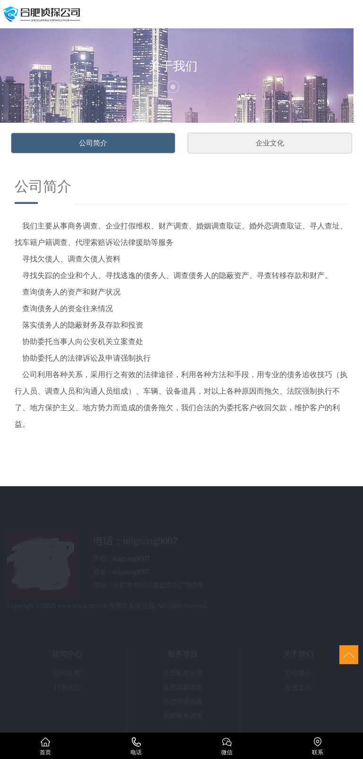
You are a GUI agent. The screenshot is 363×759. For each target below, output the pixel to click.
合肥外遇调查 (183, 703)
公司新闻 (67, 674)
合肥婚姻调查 (183, 688)
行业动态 (67, 688)
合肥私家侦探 (183, 674)
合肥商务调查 (183, 717)
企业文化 (270, 145)
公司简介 (93, 145)
